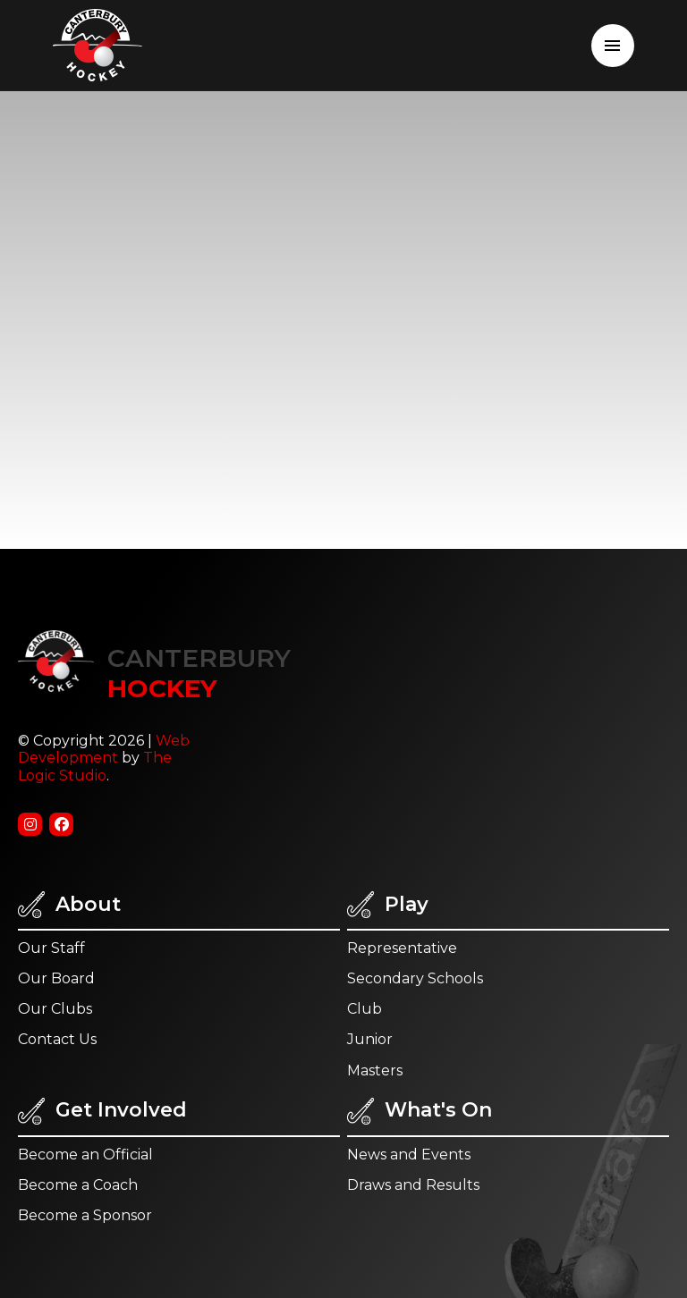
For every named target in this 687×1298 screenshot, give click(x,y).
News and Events (409, 1154)
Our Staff (51, 948)
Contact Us (57, 1039)
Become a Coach (78, 1184)
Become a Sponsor (85, 1215)
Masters (375, 1070)
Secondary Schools (415, 978)
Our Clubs (55, 1008)
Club (364, 1008)
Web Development (104, 749)
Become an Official (85, 1154)
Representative (402, 948)
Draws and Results (413, 1184)
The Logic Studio (95, 766)
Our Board (56, 978)
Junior (370, 1039)
